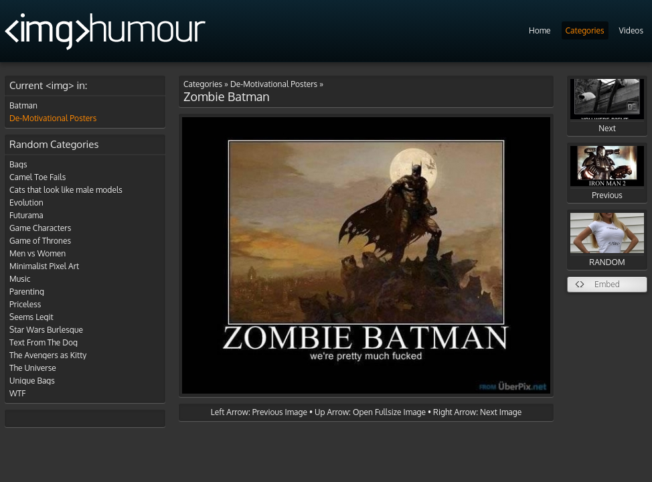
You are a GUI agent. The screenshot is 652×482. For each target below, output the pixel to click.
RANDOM (607, 240)
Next (607, 106)
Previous (607, 173)
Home (540, 30)
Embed (607, 284)
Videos (631, 30)
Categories (585, 30)
